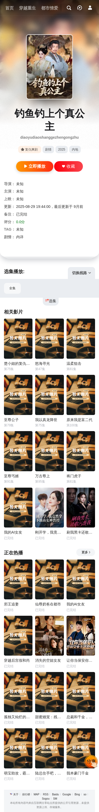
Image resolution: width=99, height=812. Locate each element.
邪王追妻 (11, 604)
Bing (77, 794)
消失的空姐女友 (48, 660)
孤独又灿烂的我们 (18, 717)
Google (67, 794)
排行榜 (26, 794)
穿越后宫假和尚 (17, 660)
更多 (86, 552)
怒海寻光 (42, 363)
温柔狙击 (74, 363)
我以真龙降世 (46, 420)
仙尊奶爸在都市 (48, 604)
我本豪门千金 (78, 773)
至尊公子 (11, 420)
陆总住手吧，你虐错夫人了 (49, 773)
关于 (15, 794)
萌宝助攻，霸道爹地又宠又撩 (18, 773)
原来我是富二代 (79, 420)
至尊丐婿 (11, 476)
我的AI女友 (13, 532)
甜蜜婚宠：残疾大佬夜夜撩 (49, 717)
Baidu (55, 794)
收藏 (68, 166)
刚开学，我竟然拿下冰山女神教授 (49, 532)
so (84, 794)
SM (55, 798)
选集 (50, 300)
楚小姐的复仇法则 (18, 363)
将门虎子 (74, 476)
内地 (75, 149)
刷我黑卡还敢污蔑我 (81, 532)
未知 (19, 184)
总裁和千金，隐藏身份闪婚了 (81, 717)
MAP (36, 794)
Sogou (46, 798)
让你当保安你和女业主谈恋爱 (81, 660)
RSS (46, 794)
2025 (61, 149)
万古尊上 (42, 476)
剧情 (48, 149)
